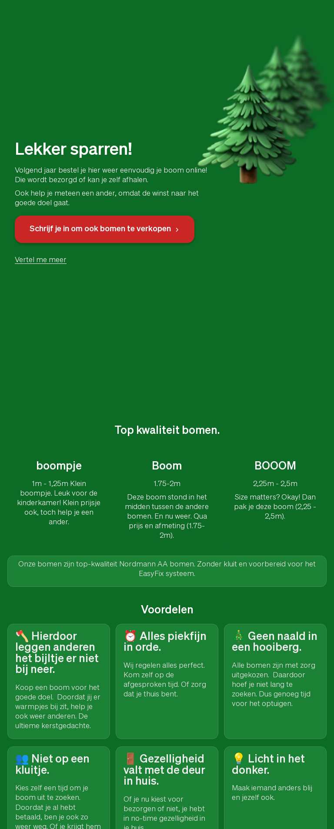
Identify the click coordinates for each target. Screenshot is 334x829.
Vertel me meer (41, 260)
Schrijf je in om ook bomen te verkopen (105, 229)
